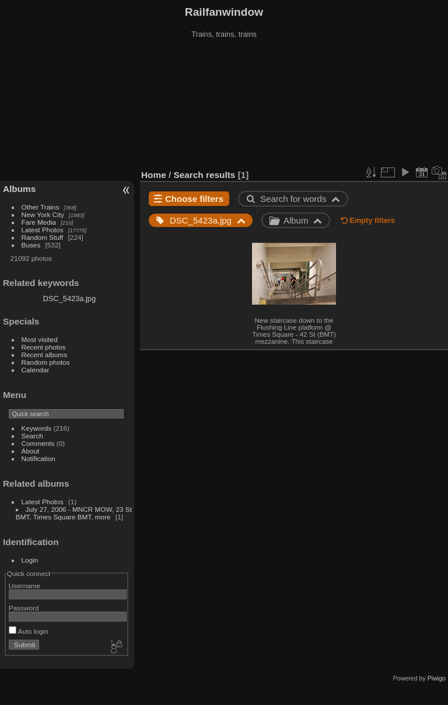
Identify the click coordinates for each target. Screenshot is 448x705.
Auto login (28, 631)
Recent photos (44, 347)
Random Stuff (43, 237)
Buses (31, 245)
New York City (43, 214)
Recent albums (44, 354)
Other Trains (41, 207)
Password (24, 608)
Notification (38, 458)
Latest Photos (43, 229)
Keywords (37, 428)
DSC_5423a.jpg (69, 298)
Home (153, 175)
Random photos (46, 362)
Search (32, 435)
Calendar (36, 370)
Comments (38, 443)
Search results (205, 175)
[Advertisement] (224, 104)
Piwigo (437, 678)
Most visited (40, 339)
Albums (19, 189)
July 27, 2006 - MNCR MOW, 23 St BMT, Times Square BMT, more (74, 513)
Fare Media (39, 222)
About (31, 451)
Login (30, 560)
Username (24, 585)
